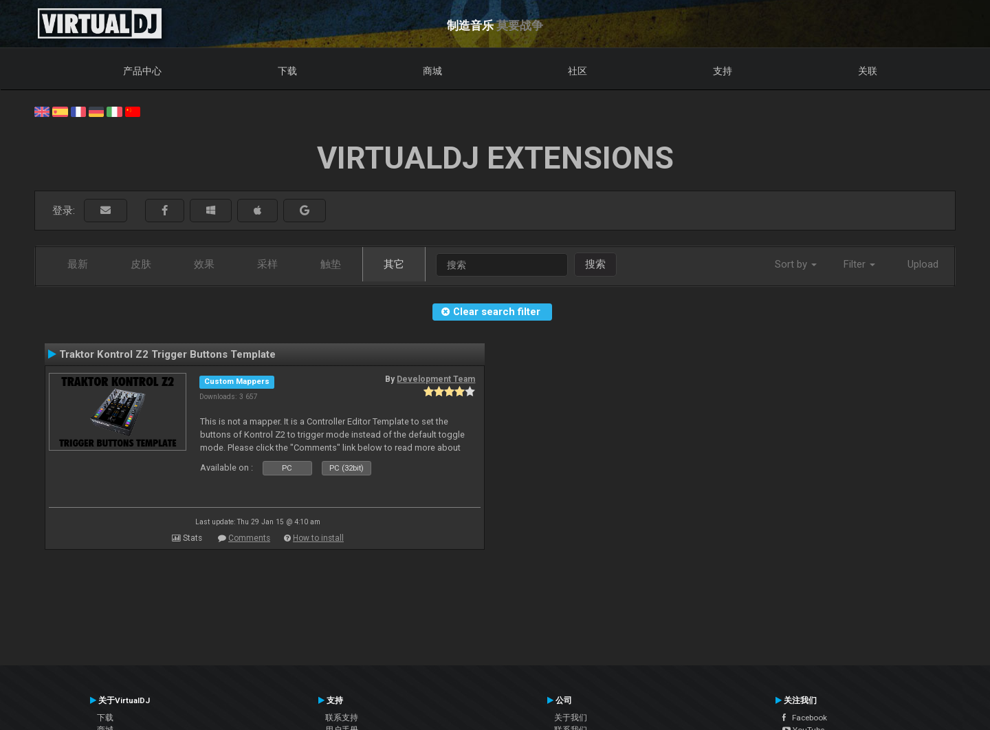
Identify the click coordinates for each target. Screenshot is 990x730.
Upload (923, 264)
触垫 (330, 264)
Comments (249, 538)
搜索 (595, 264)
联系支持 (341, 717)
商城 (432, 70)
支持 (722, 70)
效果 (204, 264)
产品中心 (142, 70)
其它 (394, 264)
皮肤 (141, 264)
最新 (77, 264)
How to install (318, 538)
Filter (859, 264)
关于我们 (570, 717)
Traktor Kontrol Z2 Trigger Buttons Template (167, 354)
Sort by (796, 264)
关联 (867, 70)
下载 (287, 70)
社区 (577, 70)
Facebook (804, 717)
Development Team (436, 379)
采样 (267, 264)
